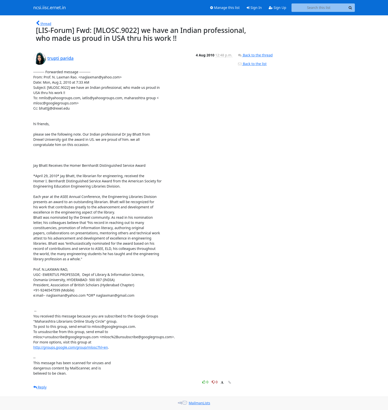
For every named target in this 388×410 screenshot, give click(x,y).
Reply (40, 387)
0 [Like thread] (205, 382)
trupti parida (61, 58)
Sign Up (277, 7)
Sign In (254, 7)
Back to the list (252, 63)
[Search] (350, 7)
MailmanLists (199, 403)
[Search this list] (318, 7)
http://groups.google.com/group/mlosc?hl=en (70, 347)
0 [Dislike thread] (215, 382)
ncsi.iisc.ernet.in (49, 8)
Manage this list (225, 7)
